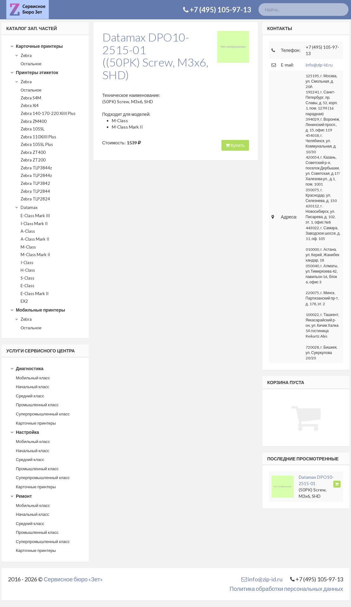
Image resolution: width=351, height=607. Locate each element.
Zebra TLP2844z (36, 175)
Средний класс (30, 395)
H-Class (28, 270)
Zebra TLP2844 (35, 191)
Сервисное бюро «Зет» (73, 579)
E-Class (27, 285)
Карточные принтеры (36, 46)
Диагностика (27, 368)
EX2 (24, 301)
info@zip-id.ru (319, 64)
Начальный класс (32, 386)
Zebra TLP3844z (36, 167)
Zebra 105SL (32, 128)
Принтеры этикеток (34, 72)
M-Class (28, 247)
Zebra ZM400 (34, 121)
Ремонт (21, 496)
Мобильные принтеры (37, 310)
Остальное (31, 63)
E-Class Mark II (34, 293)
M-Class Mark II (35, 254)
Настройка (24, 432)
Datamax (26, 207)
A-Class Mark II (35, 239)
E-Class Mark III (35, 215)
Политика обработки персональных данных (286, 588)
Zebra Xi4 (30, 105)
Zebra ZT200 (33, 159)
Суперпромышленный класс (43, 413)
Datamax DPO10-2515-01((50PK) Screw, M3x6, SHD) (155, 56)
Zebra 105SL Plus (37, 144)
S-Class (27, 278)
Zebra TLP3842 (35, 183)
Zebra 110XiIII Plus (38, 136)
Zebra (23, 55)
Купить (235, 145)
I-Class (27, 262)
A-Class (28, 231)
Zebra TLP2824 (35, 198)
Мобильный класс (33, 377)
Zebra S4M (31, 97)
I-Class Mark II (34, 223)
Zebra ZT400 (33, 152)
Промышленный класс (37, 404)
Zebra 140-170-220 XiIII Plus (48, 113)
